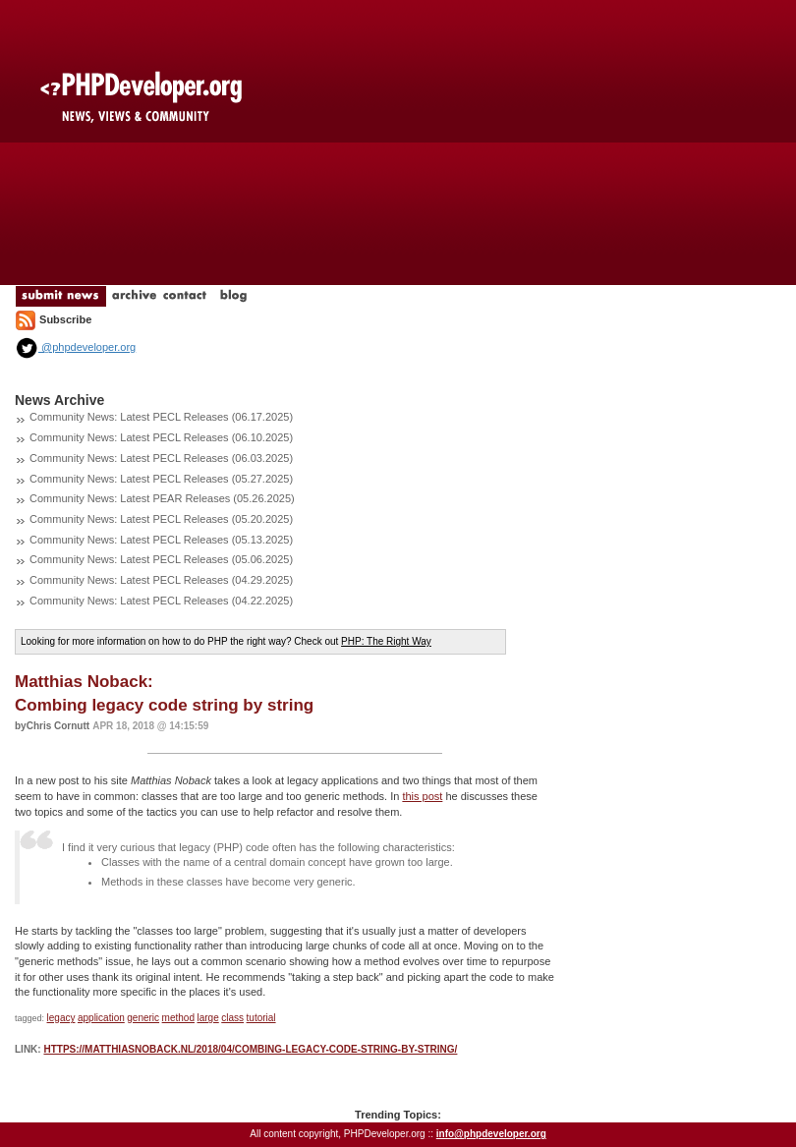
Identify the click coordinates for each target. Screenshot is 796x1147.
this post (422, 796)
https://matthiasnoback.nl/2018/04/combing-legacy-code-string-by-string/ (250, 1049)
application (101, 1017)
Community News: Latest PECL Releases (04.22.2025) (161, 600)
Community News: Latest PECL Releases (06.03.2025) (161, 458)
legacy (61, 1017)
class (232, 1017)
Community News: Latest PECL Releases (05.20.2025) (161, 519)
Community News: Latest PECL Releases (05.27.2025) (161, 479)
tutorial (261, 1017)
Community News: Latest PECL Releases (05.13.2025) (161, 539)
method (178, 1017)
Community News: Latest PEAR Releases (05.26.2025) (162, 498)
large (207, 1017)
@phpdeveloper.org (75, 347)
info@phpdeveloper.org (491, 1133)
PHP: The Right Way (386, 641)
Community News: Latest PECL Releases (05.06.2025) (161, 559)
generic (143, 1017)
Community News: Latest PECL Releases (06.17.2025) (161, 417)
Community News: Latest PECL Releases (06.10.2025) (161, 437)
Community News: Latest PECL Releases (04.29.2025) (161, 580)
